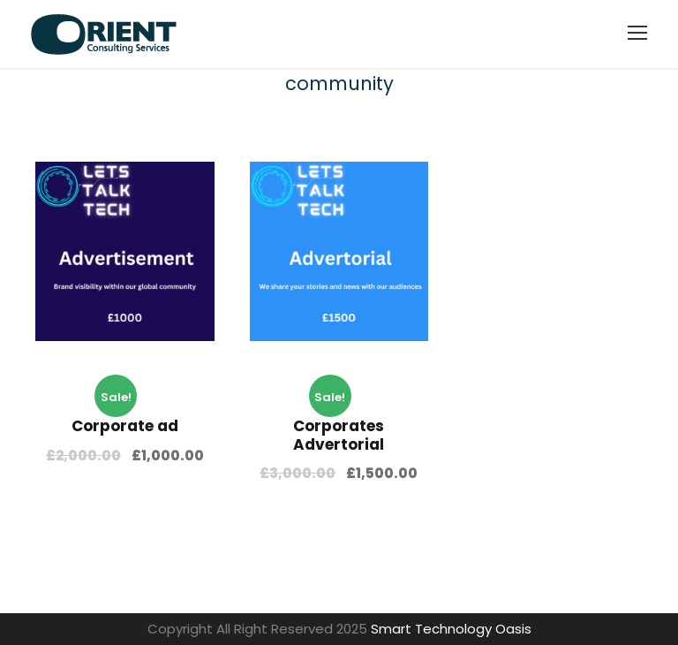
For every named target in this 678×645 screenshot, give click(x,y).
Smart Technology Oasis (451, 628)
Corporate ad (125, 425)
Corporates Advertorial (338, 434)
